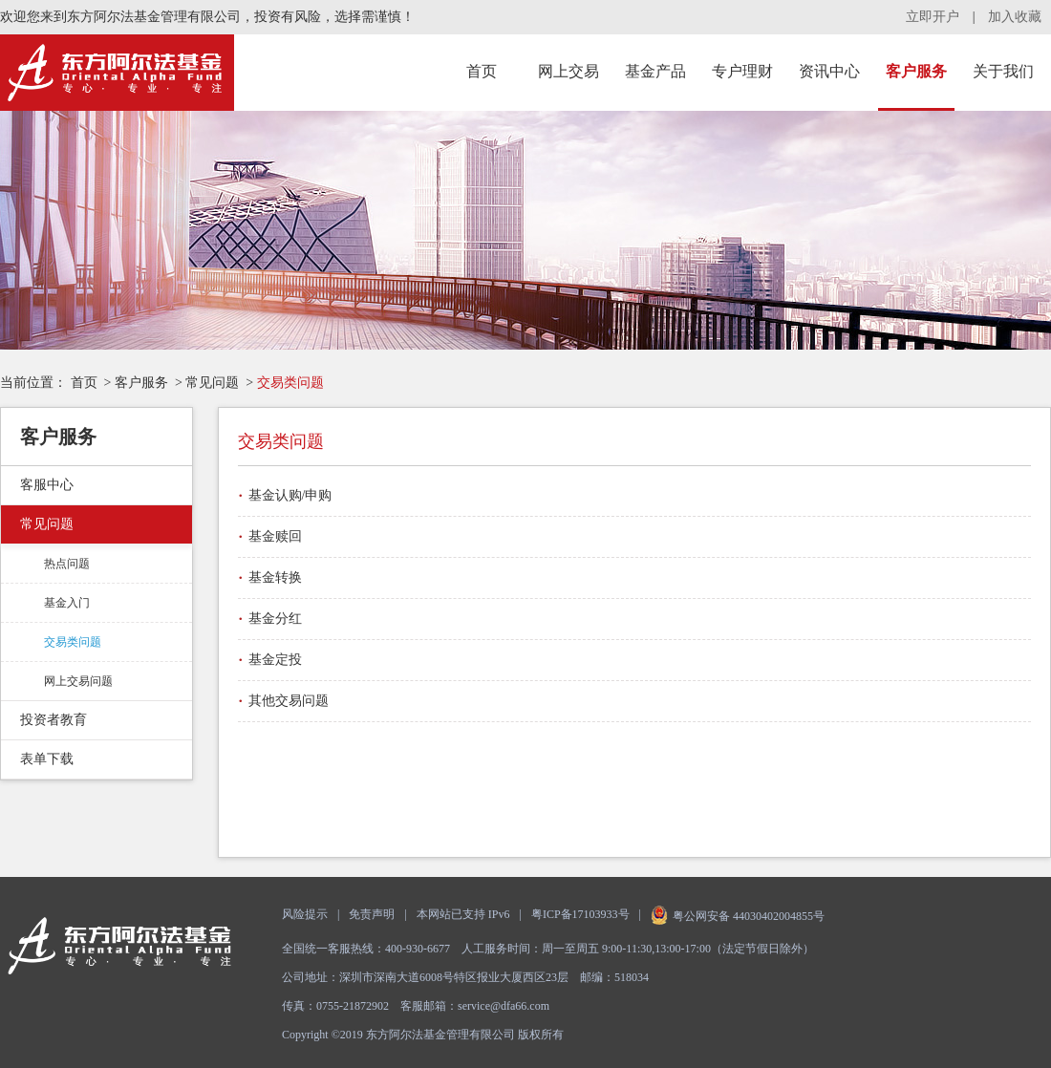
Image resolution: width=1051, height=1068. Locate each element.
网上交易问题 (78, 681)
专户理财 (742, 71)
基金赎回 (275, 536)
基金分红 (275, 618)
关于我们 (1003, 71)
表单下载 (47, 759)
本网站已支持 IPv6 (463, 914)
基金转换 (275, 577)
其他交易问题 (288, 701)
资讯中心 (829, 71)
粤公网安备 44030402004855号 (738, 916)
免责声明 (372, 914)
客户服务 (916, 71)
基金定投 (275, 659)
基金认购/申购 (290, 495)
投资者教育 (53, 720)
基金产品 (655, 71)
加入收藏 (1014, 17)
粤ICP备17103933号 (580, 914)
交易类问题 (72, 642)
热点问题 (67, 563)
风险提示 (305, 914)
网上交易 (568, 71)
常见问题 (212, 382)
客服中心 (47, 485)
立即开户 (932, 17)
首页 (481, 71)
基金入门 (67, 602)
